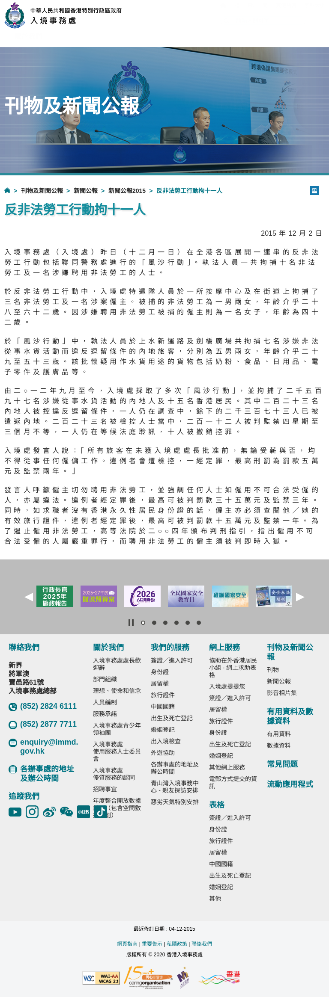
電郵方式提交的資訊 (233, 782)
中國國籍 (163, 706)
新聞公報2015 (127, 190)
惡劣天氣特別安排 (175, 802)
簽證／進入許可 (172, 660)
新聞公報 (86, 190)
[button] (28, 597)
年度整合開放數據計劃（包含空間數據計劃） (117, 808)
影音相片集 (282, 692)
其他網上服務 (227, 767)
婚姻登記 (163, 729)
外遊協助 (163, 752)
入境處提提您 (227, 686)
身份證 (160, 672)
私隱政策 (177, 944)
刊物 (273, 669)
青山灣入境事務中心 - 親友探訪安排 (175, 787)
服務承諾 (105, 713)
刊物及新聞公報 (42, 190)
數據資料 (279, 745)
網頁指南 (127, 944)
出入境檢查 (166, 741)
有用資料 (279, 734)
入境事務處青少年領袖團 (117, 729)
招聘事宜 (105, 789)
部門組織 (105, 679)
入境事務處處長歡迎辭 (117, 664)
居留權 (160, 683)
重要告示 (152, 944)
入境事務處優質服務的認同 (114, 774)
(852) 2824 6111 (43, 706)
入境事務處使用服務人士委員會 (117, 751)
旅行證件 (163, 695)
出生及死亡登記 (172, 718)
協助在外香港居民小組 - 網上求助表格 (233, 667)
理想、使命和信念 (117, 690)
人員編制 (105, 702)
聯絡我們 (201, 944)
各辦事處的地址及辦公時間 (41, 774)
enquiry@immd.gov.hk (43, 746)
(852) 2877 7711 (43, 724)
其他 (215, 898)
